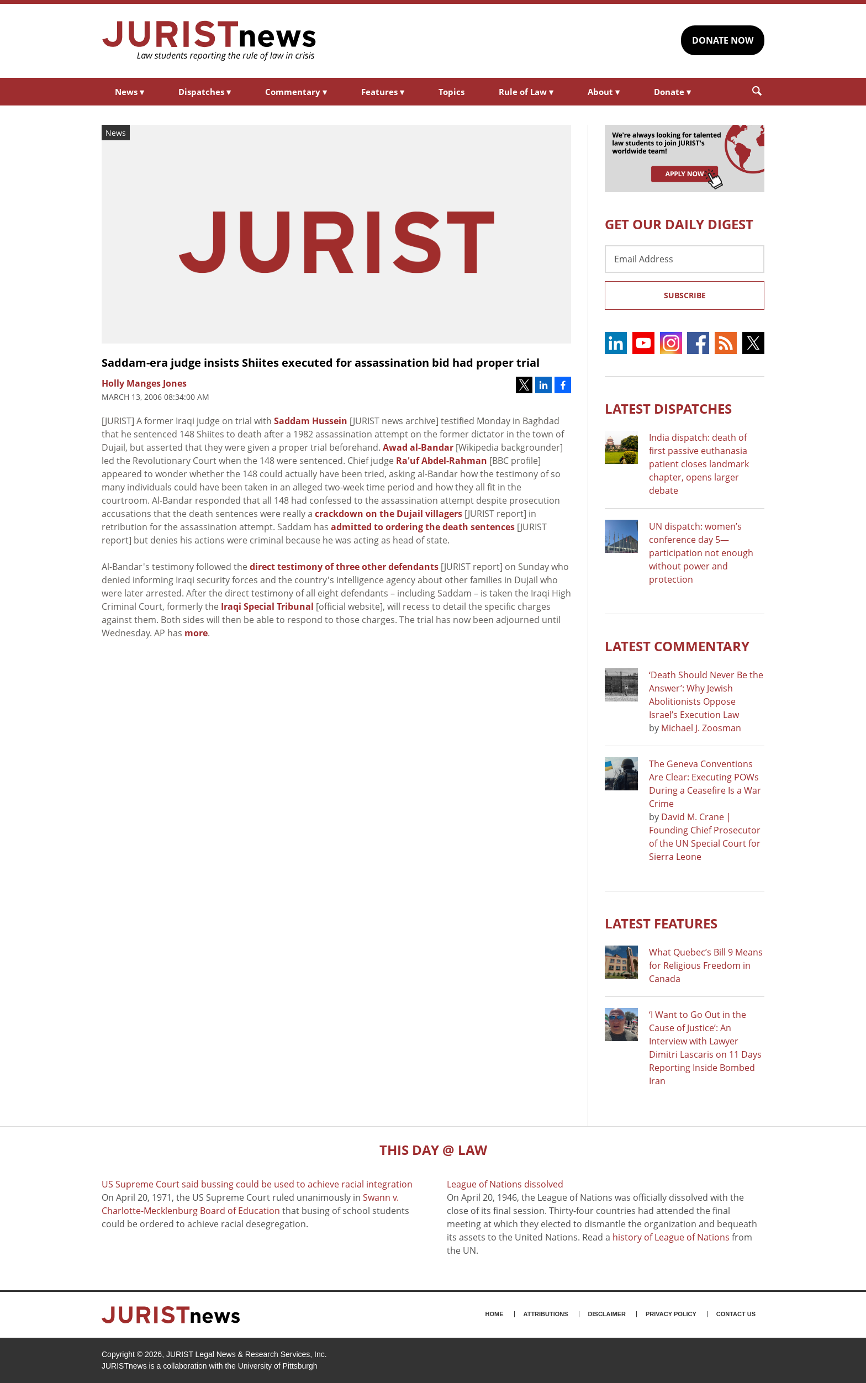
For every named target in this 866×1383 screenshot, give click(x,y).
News (129, 91)
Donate (672, 91)
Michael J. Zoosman (701, 728)
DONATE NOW (722, 40)
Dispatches (204, 91)
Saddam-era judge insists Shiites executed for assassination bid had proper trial (321, 362)
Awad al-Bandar (418, 447)
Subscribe (685, 295)
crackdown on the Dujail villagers (388, 514)
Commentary (296, 91)
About (604, 91)
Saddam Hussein (310, 421)
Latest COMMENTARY (677, 646)
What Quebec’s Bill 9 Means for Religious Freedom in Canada (706, 965)
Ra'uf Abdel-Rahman (441, 461)
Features (382, 91)
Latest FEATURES (661, 923)
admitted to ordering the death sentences (423, 527)
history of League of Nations (671, 1237)
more (196, 633)
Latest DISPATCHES (668, 408)
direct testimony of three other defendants (344, 567)
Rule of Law (526, 91)
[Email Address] (684, 259)
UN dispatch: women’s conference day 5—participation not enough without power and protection (701, 552)
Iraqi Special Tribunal (267, 606)
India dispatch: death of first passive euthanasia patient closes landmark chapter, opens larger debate (699, 464)
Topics (451, 91)
